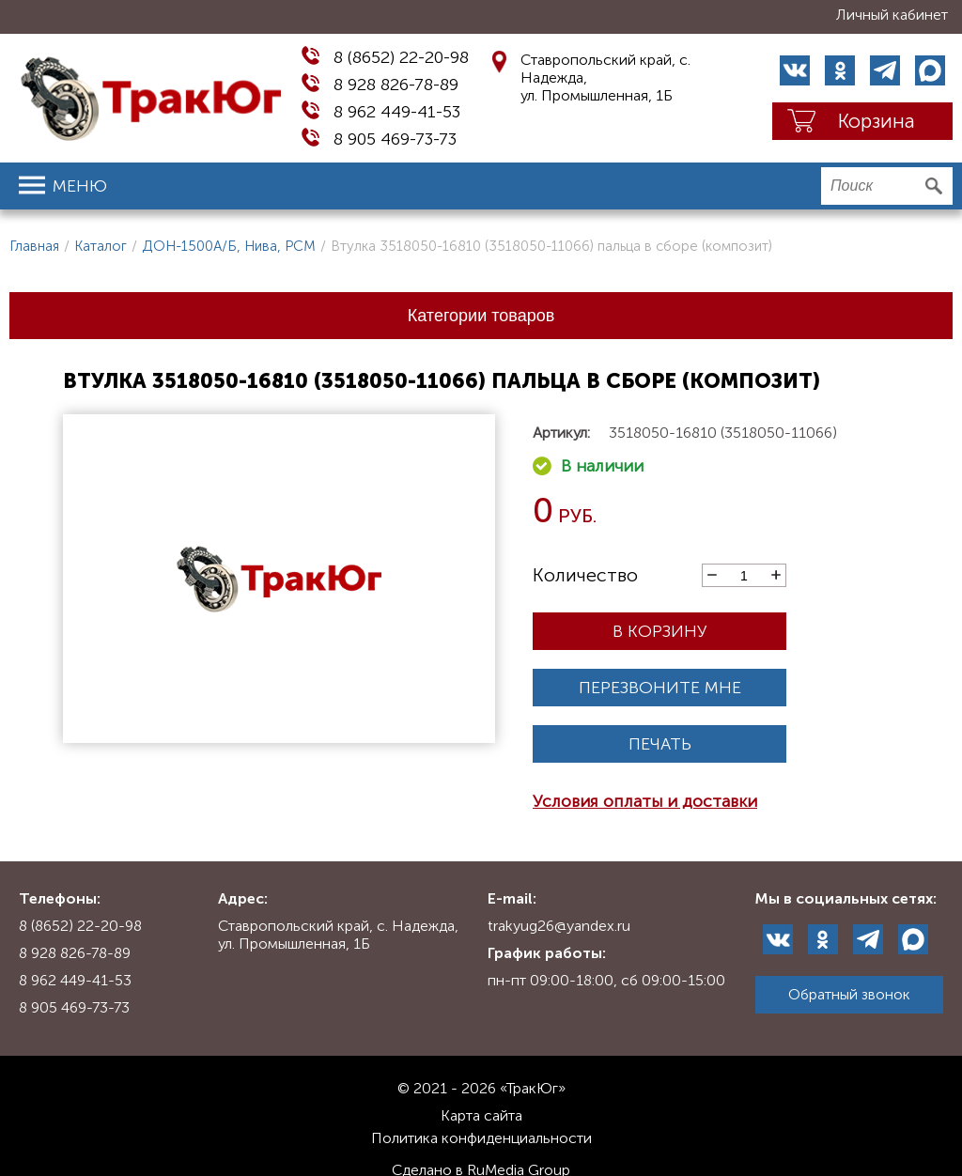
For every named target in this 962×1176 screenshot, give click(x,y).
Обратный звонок (849, 994)
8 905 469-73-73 (395, 139)
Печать (659, 744)
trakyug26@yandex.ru (559, 926)
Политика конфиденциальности (481, 1138)
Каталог (100, 246)
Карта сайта (481, 1115)
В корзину (660, 631)
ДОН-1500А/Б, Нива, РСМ (229, 246)
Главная (34, 246)
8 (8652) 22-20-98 (401, 57)
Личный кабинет (892, 14)
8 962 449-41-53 (397, 111)
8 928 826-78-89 (396, 84)
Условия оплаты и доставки (645, 801)
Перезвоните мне (660, 687)
